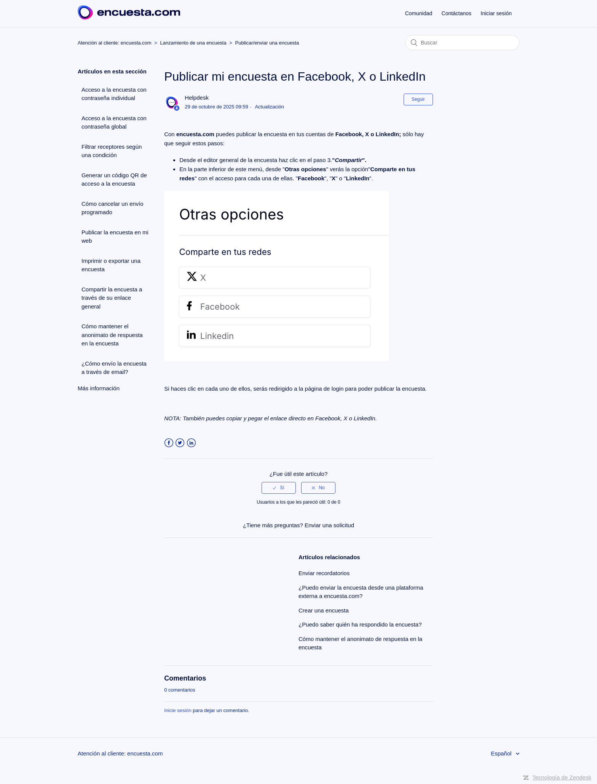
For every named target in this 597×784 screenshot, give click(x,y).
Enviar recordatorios (324, 573)
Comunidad (419, 13)
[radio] (279, 487)
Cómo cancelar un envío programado (112, 208)
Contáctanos (457, 13)
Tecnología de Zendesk (561, 777)
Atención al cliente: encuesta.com (115, 43)
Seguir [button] (418, 99)
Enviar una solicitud (329, 525)
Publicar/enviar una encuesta (267, 43)
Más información (99, 388)
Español (502, 753)
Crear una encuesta (323, 610)
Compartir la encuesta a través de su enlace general (111, 298)
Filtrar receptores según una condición (111, 151)
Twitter (180, 443)
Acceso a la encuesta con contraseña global (114, 122)
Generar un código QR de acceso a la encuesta (114, 179)
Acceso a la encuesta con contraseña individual (114, 94)
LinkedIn (191, 443)
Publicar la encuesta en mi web (114, 236)
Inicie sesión (178, 710)
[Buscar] (462, 42)
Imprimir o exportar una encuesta (110, 265)
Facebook (169, 443)
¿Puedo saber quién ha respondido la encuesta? (360, 624)
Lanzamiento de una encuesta (193, 43)
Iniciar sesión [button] (496, 13)
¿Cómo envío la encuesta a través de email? (114, 367)
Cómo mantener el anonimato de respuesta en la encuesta (112, 335)
